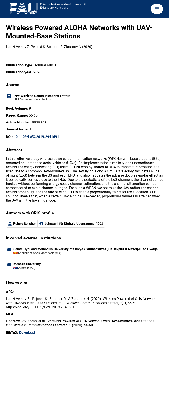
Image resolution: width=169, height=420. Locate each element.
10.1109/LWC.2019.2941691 (36, 137)
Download (27, 333)
